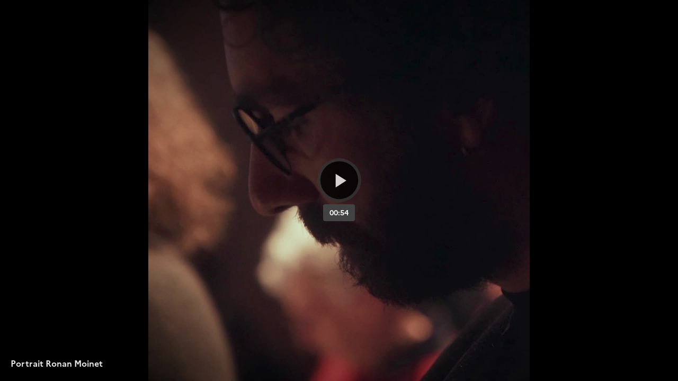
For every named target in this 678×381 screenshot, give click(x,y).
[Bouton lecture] (339, 180)
